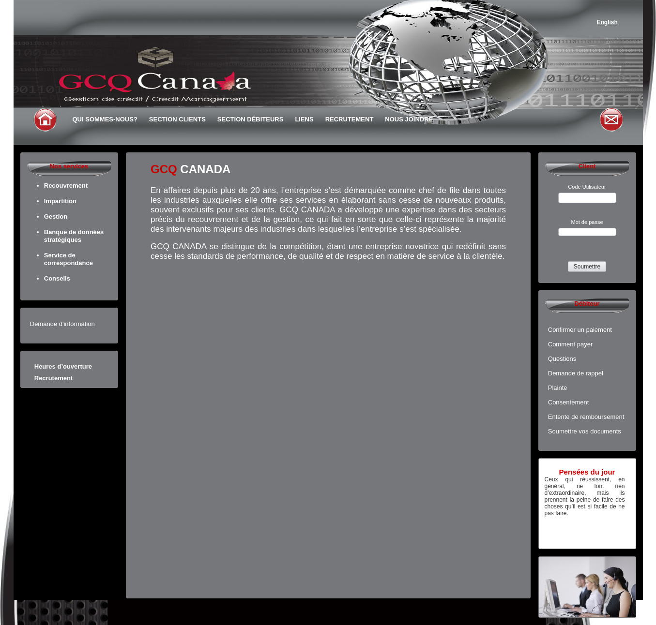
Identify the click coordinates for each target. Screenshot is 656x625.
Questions (562, 358)
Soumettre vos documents (584, 431)
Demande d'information (62, 323)
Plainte (557, 387)
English (607, 22)
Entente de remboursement (586, 416)
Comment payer (570, 344)
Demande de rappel (575, 373)
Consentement (568, 402)
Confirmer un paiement (580, 329)
